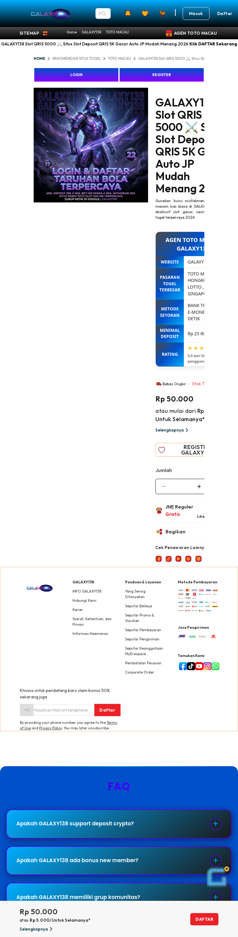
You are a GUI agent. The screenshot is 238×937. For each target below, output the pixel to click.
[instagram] (206, 666)
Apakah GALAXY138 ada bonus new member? (80, 863)
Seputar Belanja (138, 606)
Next (153, 146)
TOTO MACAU (117, 32)
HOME (39, 58)
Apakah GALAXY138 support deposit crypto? (78, 824)
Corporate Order (139, 672)
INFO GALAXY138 (87, 591)
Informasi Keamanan (90, 633)
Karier (78, 609)
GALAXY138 (91, 32)
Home (72, 32)
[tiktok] (190, 666)
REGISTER (161, 74)
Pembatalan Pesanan (143, 663)
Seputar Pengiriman (142, 639)
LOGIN (76, 74)
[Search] (103, 13)
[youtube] (198, 666)
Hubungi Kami (84, 600)
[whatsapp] (214, 666)
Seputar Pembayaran (143, 630)
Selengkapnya (172, 430)
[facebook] (182, 666)
